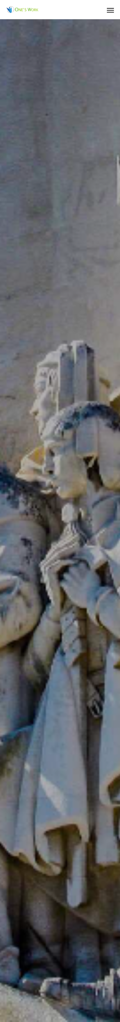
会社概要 (60, 925)
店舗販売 (60, 947)
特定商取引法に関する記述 (60, 990)
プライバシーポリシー (60, 980)
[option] (60, 125)
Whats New (60, 969)
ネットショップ (60, 958)
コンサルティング (60, 936)
